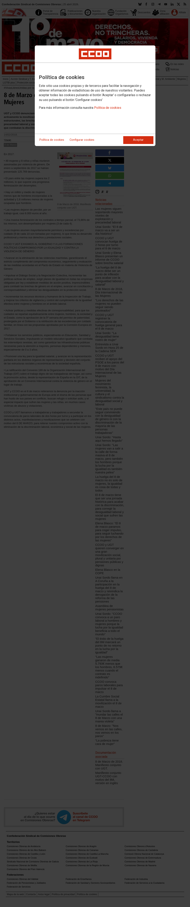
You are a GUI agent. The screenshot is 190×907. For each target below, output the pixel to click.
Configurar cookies (82, 140)
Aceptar (138, 140)
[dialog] (95, 95)
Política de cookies (107, 108)
